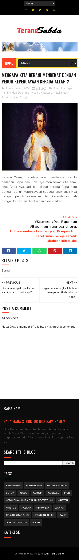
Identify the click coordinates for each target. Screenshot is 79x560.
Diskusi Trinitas (16, 522)
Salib (62, 515)
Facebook (8, 251)
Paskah (26, 507)
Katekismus (61, 93)
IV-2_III (35, 93)
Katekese (46, 93)
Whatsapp (39, 251)
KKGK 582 (70, 217)
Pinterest (55, 251)
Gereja (10, 493)
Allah (36, 522)
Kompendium (10, 97)
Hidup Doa (16, 93)
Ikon (67, 493)
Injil (27, 93)
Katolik (37, 493)
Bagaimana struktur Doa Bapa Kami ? (34, 421)
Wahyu (59, 507)
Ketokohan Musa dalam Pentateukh (29, 500)
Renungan (43, 507)
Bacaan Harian (57, 485)
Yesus (23, 493)
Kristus (11, 507)
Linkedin (70, 251)
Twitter (24, 251)
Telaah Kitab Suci (17, 515)
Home (9, 63)
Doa (55, 88)
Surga (24, 97)
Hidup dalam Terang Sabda (49, 553)
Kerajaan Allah (44, 515)
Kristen (63, 500)
